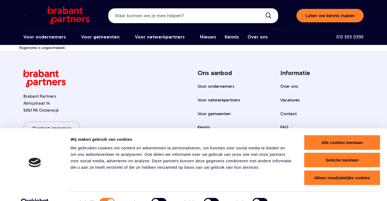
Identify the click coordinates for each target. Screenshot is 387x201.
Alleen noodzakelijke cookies (342, 165)
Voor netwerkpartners (160, 37)
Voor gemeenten (100, 37)
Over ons (258, 37)
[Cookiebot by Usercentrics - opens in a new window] (34, 190)
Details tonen (290, 190)
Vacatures (290, 100)
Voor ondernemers (44, 37)
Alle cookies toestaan (342, 130)
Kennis (232, 37)
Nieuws (208, 37)
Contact (288, 113)
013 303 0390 (350, 37)
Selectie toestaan (342, 148)
